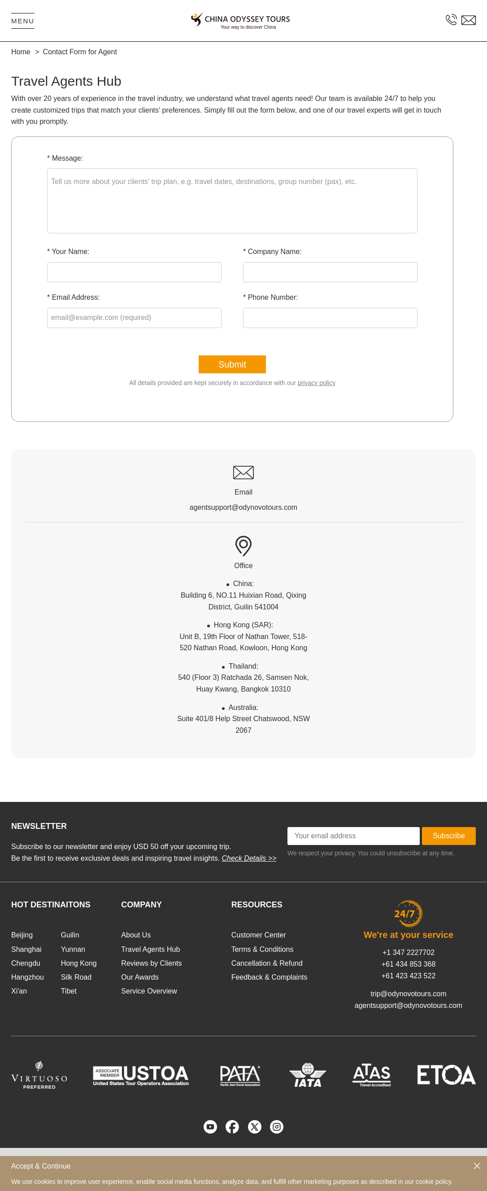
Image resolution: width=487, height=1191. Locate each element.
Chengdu (25, 963)
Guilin (70, 935)
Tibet (69, 991)
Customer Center (258, 935)
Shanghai (26, 949)
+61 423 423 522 (409, 976)
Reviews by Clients (151, 963)
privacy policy (316, 382)
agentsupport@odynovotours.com (408, 1005)
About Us (136, 935)
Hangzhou (27, 977)
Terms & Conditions (262, 949)
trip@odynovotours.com (408, 994)
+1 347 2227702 (409, 952)
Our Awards (139, 977)
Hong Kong (79, 963)
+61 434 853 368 (409, 964)
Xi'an (19, 991)
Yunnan (73, 949)
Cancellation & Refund (267, 963)
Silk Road (76, 977)
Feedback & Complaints (269, 977)
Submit (232, 364)
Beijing (22, 935)
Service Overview (149, 991)
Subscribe (449, 836)
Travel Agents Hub (150, 949)
